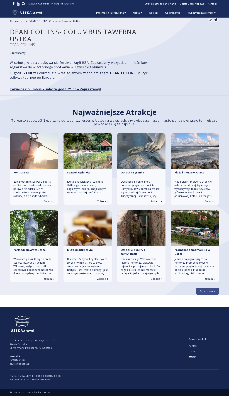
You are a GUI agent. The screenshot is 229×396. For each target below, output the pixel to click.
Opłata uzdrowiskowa (192, 3)
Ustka (137, 12)
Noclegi (153, 12)
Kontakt (212, 3)
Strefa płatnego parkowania (160, 3)
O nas (192, 351)
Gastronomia (172, 12)
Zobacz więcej (207, 291)
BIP (192, 356)
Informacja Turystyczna (111, 12)
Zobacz (49, 201)
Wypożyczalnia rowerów (202, 12)
